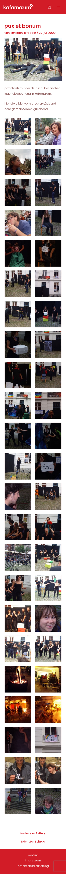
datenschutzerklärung (33, 866)
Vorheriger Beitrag (33, 833)
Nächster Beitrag (33, 841)
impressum (33, 860)
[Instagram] (49, 7)
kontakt (33, 855)
